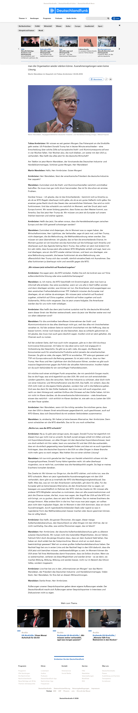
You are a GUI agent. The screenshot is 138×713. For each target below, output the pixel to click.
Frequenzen (45, 684)
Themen (22, 18)
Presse (104, 673)
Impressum (95, 688)
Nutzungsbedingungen (80, 688)
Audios (43, 673)
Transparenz (106, 678)
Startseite (20, 25)
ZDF (59, 691)
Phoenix (66, 691)
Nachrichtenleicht (24, 678)
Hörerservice (66, 671)
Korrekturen (106, 681)
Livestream (45, 671)
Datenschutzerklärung (62, 688)
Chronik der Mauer (83, 691)
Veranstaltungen (88, 676)
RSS (83, 681)
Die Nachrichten (24, 676)
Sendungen (34, 18)
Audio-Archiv (71, 18)
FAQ (83, 671)
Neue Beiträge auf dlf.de (27, 681)
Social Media (66, 673)
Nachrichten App (47, 681)
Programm (47, 18)
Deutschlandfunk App (49, 678)
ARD (54, 691)
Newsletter (86, 673)
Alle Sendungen (24, 673)
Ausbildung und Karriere (111, 676)
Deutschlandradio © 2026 (69, 698)
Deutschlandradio (50, 3)
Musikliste (85, 678)
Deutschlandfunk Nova (86, 3)
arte (73, 691)
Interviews (29, 25)
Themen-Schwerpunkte (26, 684)
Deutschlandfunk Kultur (67, 3)
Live (116, 18)
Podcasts (58, 18)
